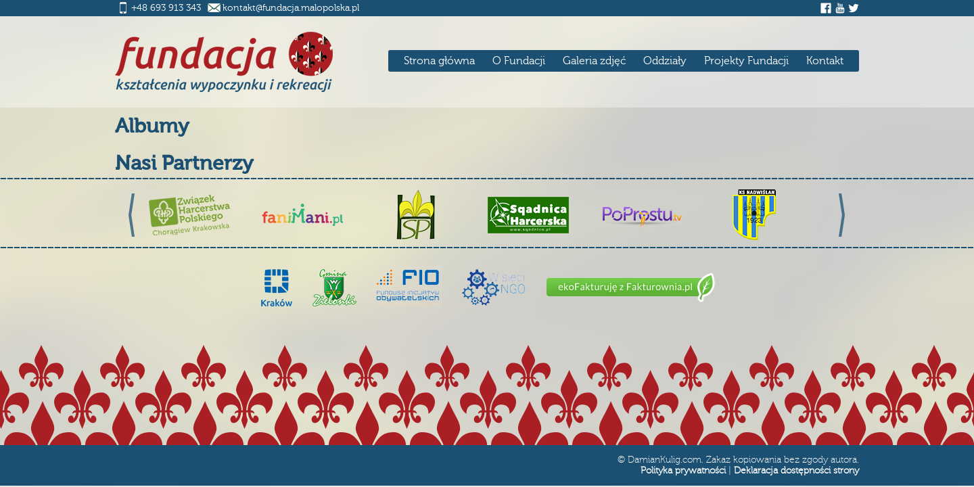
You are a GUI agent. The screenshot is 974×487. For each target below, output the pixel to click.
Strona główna (439, 61)
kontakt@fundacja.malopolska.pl (291, 8)
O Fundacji (518, 61)
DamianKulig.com (664, 460)
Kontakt (824, 61)
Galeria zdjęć (594, 61)
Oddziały (665, 61)
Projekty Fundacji (746, 61)
